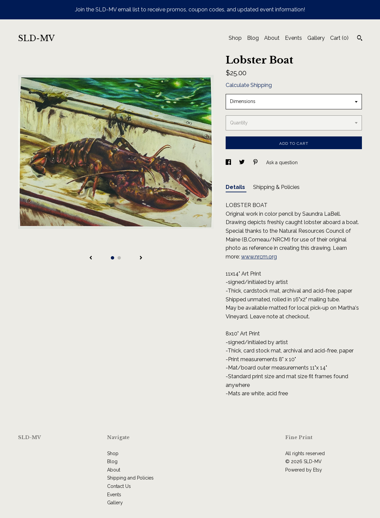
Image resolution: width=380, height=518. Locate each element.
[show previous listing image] (90, 258)
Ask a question (282, 162)
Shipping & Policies (276, 187)
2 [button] (119, 258)
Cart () (339, 38)
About (272, 38)
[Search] (359, 38)
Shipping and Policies (130, 478)
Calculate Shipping (249, 85)
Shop (235, 38)
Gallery (316, 38)
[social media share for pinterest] (256, 162)
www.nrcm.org (259, 256)
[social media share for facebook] (229, 162)
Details (236, 187)
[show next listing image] (141, 258)
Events (293, 38)
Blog (253, 38)
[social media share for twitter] (242, 162)
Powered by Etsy (303, 470)
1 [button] (112, 258)
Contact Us (119, 486)
